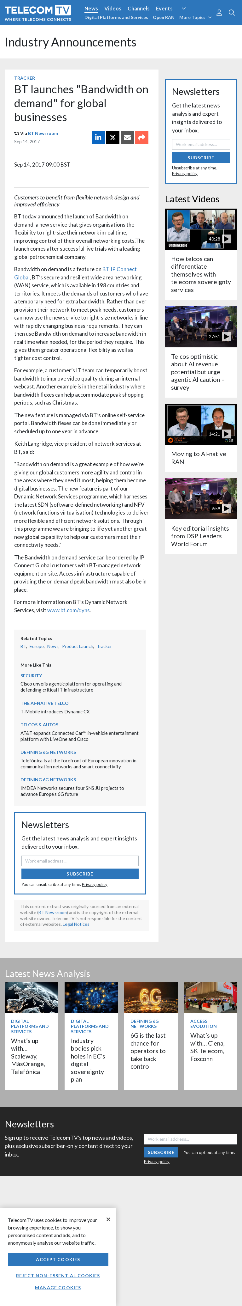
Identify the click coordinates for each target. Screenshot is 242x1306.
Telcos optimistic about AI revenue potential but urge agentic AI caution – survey (198, 372)
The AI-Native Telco (44, 703)
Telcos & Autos (39, 724)
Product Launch (77, 646)
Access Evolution (203, 1023)
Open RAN (164, 17)
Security (31, 675)
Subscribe (79, 873)
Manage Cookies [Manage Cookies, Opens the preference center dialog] (58, 1287)
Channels (139, 8)
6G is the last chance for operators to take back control (148, 1051)
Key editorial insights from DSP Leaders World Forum (200, 536)
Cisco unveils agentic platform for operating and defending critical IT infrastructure (71, 687)
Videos (112, 8)
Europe (37, 646)
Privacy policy (94, 884)
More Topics (195, 17)
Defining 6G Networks (48, 752)
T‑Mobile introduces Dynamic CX (55, 711)
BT (23, 646)
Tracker (24, 78)
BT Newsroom (43, 133)
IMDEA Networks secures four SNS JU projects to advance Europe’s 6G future (72, 791)
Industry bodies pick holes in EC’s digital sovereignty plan (88, 1060)
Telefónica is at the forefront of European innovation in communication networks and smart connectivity (78, 763)
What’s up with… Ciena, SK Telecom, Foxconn (207, 1047)
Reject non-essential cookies (58, 1275)
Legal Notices (76, 924)
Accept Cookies (58, 1259)
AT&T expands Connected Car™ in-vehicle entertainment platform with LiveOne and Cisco (79, 736)
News (91, 8)
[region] (58, 1257)
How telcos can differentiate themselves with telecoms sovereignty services (201, 274)
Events (164, 8)
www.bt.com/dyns (68, 610)
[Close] (108, 1219)
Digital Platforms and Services (116, 17)
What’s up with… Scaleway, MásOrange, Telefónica (28, 1056)
